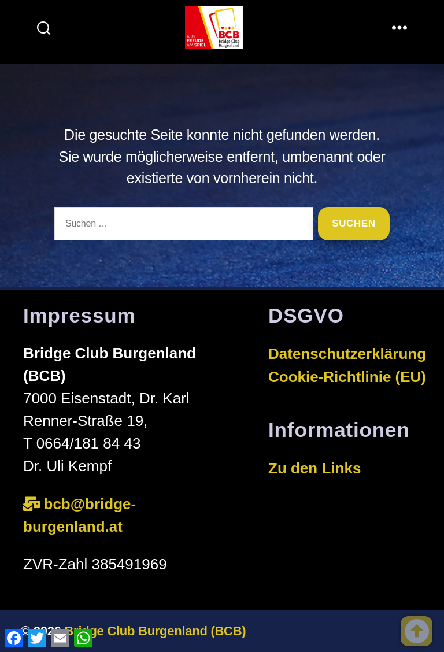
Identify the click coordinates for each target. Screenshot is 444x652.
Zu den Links (314, 468)
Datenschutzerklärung (347, 353)
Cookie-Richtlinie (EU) (347, 377)
